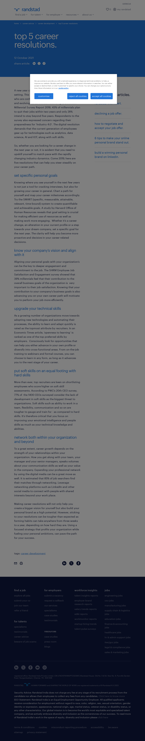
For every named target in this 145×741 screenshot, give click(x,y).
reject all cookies (78, 96)
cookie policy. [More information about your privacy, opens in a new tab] (63, 88)
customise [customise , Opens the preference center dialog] (43, 96)
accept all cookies (101, 96)
